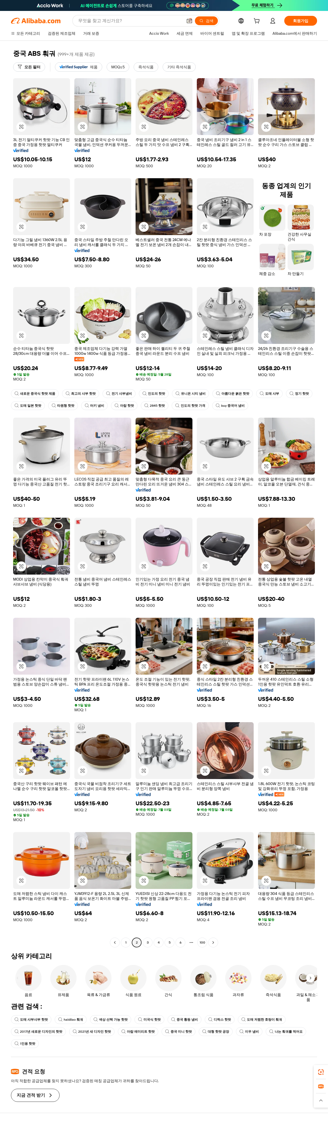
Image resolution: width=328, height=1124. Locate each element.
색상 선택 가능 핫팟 (110, 1019)
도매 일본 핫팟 (27, 405)
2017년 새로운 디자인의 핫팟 (38, 1031)
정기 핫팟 (299, 393)
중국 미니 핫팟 (178, 1031)
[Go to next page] (213, 942)
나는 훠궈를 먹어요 (286, 1031)
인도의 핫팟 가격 (190, 405)
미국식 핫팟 (149, 1019)
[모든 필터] (29, 67)
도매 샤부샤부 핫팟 (31, 1019)
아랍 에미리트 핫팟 (138, 1031)
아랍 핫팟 (124, 405)
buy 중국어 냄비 (230, 405)
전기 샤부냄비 (119, 393)
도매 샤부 (269, 393)
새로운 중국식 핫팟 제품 (34, 393)
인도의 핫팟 (153, 393)
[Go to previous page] (115, 942)
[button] (189, 20)
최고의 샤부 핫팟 (81, 393)
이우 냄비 (249, 1031)
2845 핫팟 (154, 405)
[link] (321, 1072)
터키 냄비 (94, 405)
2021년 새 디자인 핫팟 (92, 1031)
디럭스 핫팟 (219, 1019)
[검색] (206, 20)
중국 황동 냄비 (184, 1019)
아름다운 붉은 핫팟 (232, 393)
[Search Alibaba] (130, 21)
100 (202, 942)
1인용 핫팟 (24, 1043)
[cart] (258, 21)
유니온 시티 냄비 (190, 393)
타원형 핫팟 (63, 405)
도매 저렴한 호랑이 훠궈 (261, 1019)
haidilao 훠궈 (70, 1019)
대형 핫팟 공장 (215, 1031)
